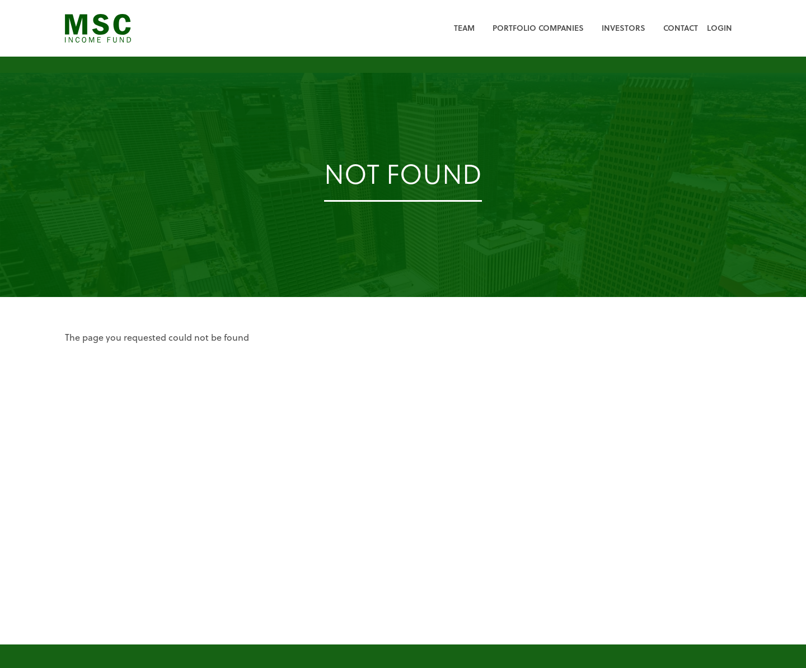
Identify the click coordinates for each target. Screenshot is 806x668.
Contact (680, 28)
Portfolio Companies (538, 28)
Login (719, 28)
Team (464, 28)
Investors (623, 28)
